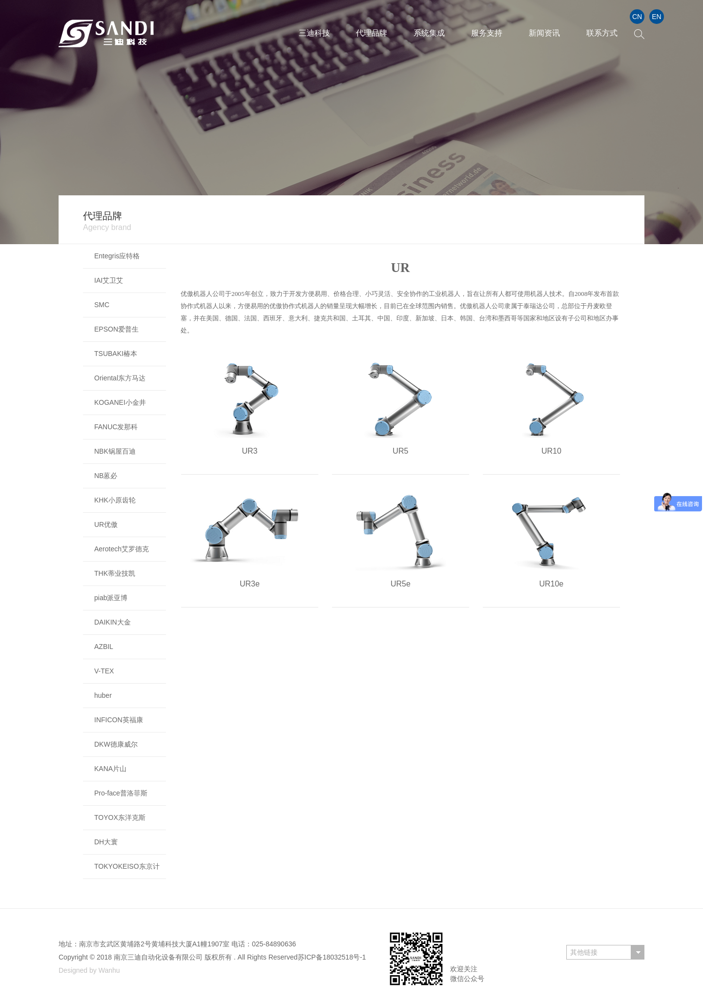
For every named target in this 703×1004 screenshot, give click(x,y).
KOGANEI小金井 (120, 402)
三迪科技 (314, 33)
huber (103, 695)
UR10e (551, 584)
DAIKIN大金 (112, 622)
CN (637, 17)
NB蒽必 (105, 476)
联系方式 (602, 33)
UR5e (401, 584)
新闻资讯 (544, 33)
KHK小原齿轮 (115, 500)
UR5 (400, 451)
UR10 (551, 451)
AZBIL (103, 646)
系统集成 (429, 33)
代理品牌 (371, 33)
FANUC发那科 (116, 427)
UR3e (250, 584)
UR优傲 (106, 524)
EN (656, 17)
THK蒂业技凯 (114, 573)
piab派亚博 (110, 598)
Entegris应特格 (117, 256)
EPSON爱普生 (116, 329)
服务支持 (486, 33)
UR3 (249, 451)
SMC (101, 305)
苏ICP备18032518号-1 (332, 957)
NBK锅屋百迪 (115, 451)
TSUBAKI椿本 (115, 353)
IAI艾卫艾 (108, 280)
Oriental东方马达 (119, 378)
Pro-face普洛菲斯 (120, 793)
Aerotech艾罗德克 (121, 549)
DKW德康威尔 (116, 744)
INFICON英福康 (118, 720)
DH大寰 (106, 842)
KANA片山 (110, 769)
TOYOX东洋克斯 (119, 817)
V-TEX (104, 671)
